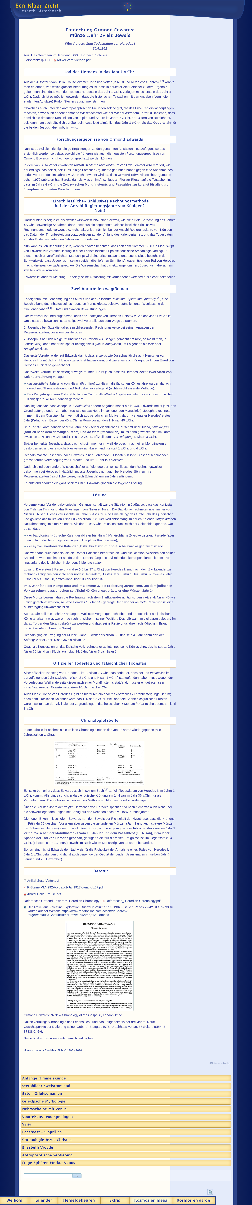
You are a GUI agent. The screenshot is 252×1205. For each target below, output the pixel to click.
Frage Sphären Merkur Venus (48, 1163)
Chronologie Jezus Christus (47, 1140)
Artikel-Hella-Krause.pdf (44, 894)
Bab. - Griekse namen (42, 1093)
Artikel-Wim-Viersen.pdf (74, 60)
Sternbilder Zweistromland (46, 1086)
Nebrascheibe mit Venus (44, 1109)
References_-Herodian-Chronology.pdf (133, 901)
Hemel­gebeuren (79, 1200)
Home (27, 1050)
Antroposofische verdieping (47, 1155)
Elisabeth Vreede (37, 1147)
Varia (26, 1124)
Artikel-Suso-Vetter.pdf (43, 880)
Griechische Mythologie (44, 1101)
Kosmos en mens (150, 1200)
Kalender (43, 1200)
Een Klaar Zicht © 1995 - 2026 (63, 1050)
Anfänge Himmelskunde (44, 1078)
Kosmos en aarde (193, 1200)
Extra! (115, 1200)
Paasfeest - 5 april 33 (42, 1132)
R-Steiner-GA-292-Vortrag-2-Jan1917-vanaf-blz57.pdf (65, 887)
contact (37, 1050)
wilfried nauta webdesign (219, 1063)
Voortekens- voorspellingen (47, 1117)
